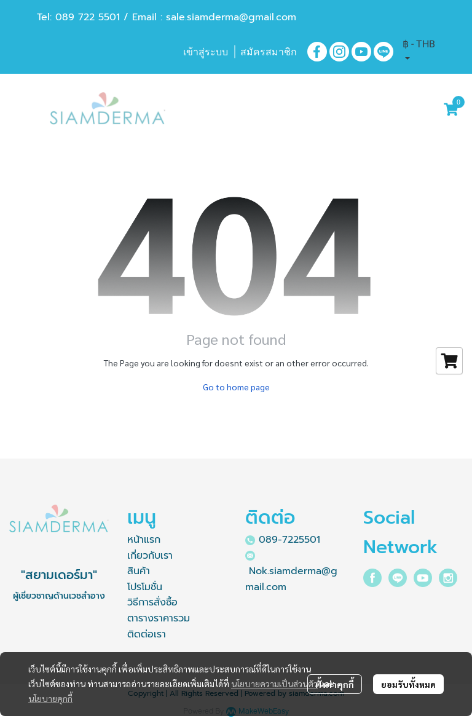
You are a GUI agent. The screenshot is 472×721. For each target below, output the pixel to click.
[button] (419, 51)
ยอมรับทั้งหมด (408, 684)
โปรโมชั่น (144, 587)
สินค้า (138, 571)
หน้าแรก (143, 539)
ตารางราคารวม (158, 618)
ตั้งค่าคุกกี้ (334, 684)
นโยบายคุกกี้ (50, 698)
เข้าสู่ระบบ (205, 52)
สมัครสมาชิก (268, 52)
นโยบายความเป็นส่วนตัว (274, 683)
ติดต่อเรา (146, 634)
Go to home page (236, 386)
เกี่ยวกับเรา (150, 555)
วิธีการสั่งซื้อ (152, 602)
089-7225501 (289, 539)
